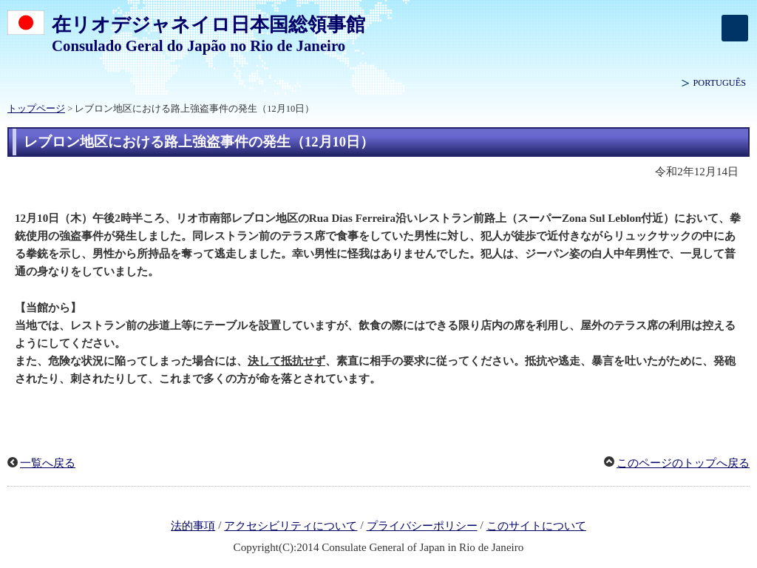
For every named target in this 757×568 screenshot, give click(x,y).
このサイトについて (536, 526)
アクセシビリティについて (290, 526)
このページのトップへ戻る (683, 463)
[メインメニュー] (735, 28)
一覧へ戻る (47, 463)
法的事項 (193, 526)
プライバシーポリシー (422, 526)
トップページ (36, 109)
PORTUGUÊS (719, 83)
